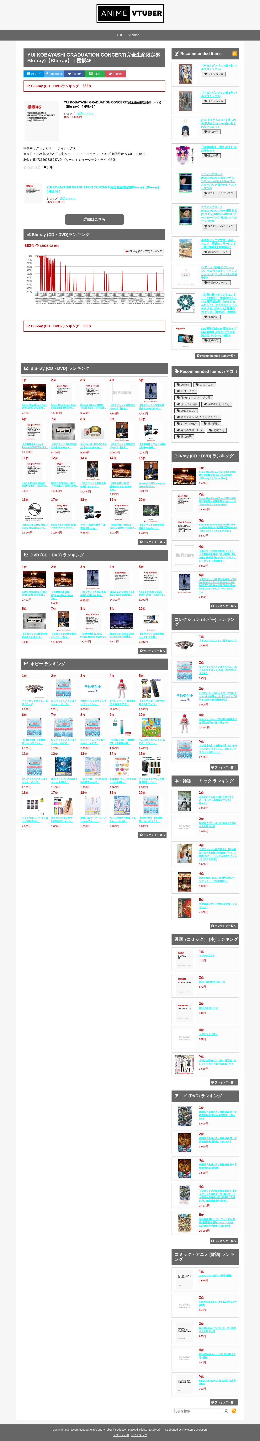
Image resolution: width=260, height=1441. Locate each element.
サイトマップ (139, 1435)
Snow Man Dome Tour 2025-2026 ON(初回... (34, 406)
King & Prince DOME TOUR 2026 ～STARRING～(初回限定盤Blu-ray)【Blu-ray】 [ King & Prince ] (218, 527)
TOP (120, 35)
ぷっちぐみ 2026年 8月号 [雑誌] (215, 1275)
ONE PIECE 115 (208, 1008)
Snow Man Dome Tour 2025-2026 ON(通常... (121, 635)
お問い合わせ (121, 1435)
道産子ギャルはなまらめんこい (198, 417)
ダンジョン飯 (213, 73)
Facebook (54, 73)
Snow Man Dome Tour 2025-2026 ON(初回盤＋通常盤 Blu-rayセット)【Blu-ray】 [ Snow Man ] (217, 501)
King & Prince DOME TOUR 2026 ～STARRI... (93, 406)
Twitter (74, 73)
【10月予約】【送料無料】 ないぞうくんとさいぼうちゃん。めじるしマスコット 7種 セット (218, 749)
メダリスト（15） (208, 1034)
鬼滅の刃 (211, 316)
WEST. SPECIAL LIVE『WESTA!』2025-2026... (64, 484)
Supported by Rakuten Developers (186, 1429)
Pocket (115, 73)
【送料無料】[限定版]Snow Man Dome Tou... (120, 486)
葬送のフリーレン (216, 252)
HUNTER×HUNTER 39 (212, 981)
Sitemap (134, 35)
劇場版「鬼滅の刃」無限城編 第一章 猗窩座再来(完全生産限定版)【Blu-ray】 (218, 1115)
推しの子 (211, 131)
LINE (94, 73)
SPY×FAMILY (187, 423)
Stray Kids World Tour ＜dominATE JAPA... (63, 526)
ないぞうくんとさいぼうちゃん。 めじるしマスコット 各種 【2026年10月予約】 (218, 670)
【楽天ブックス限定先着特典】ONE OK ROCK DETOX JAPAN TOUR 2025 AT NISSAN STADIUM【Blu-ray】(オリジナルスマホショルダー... (218, 585)
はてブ (33, 73)
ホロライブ (185, 391)
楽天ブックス (85, 113)
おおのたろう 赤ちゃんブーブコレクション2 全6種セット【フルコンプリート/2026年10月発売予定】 (218, 696)
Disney (183, 384)
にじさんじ (204, 384)
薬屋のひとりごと (217, 404)
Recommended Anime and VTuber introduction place (102, 1429)
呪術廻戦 (211, 423)
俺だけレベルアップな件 (218, 194)
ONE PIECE (186, 410)
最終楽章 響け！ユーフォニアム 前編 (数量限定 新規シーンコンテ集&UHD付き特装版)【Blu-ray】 (217, 1222)
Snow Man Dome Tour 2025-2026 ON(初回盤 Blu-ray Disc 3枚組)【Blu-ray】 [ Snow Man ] (217, 475)
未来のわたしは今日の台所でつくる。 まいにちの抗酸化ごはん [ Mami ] (216, 800)
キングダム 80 (206, 955)
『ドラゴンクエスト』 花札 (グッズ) (218, 640)
